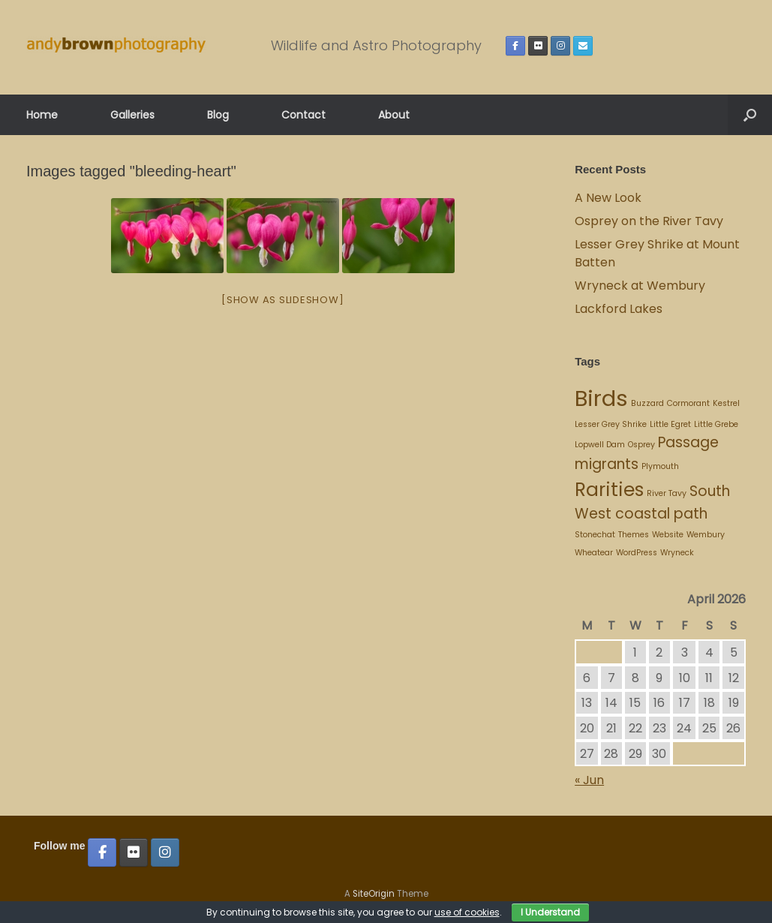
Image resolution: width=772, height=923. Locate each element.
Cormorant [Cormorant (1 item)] (688, 403)
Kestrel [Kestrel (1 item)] (726, 403)
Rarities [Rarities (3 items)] (609, 490)
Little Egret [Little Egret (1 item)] (670, 424)
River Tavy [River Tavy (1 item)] (666, 493)
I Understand (550, 912)
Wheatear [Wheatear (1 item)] (594, 552)
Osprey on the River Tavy (649, 221)
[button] (750, 115)
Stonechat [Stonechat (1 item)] (595, 534)
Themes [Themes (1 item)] (633, 534)
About (394, 114)
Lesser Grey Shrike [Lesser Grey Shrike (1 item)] (611, 424)
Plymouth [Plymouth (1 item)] (660, 466)
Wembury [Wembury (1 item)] (705, 534)
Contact (303, 114)
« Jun (589, 780)
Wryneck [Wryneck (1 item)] (677, 552)
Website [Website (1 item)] (667, 534)
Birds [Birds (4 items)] (601, 398)
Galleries (132, 114)
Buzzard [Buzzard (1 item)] (647, 403)
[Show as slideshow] (282, 300)
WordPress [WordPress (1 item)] (636, 552)
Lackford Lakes (618, 308)
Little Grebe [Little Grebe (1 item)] (716, 424)
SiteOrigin (374, 894)
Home (42, 114)
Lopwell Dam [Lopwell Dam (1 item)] (600, 444)
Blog (218, 114)
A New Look (608, 197)
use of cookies (467, 912)
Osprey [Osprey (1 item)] (641, 444)
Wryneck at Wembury (641, 285)
